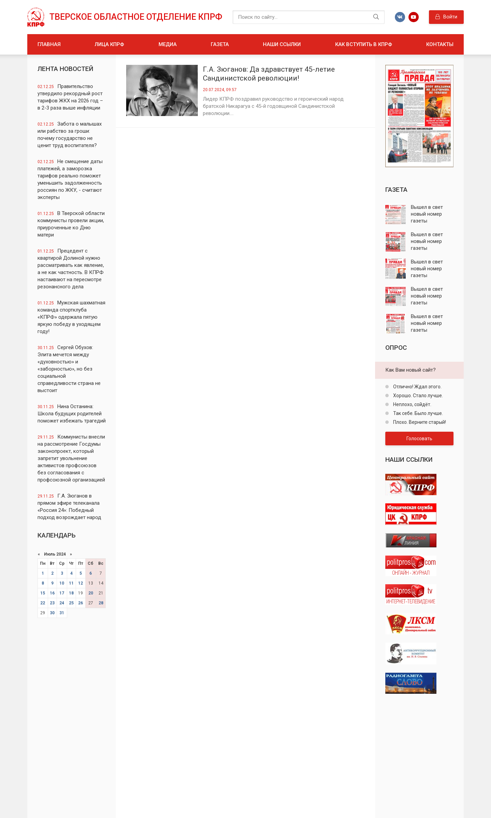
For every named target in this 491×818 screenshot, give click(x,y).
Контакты (439, 44)
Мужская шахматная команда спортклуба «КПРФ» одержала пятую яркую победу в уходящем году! (71, 317)
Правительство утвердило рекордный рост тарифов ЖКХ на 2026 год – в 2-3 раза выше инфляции (70, 97)
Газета (220, 44)
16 (52, 593)
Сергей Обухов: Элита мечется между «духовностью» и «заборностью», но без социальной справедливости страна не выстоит (69, 368)
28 (101, 603)
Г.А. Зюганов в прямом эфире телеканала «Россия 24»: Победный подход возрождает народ (69, 506)
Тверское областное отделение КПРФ (135, 17)
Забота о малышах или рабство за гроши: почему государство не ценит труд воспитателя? (70, 134)
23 (52, 603)
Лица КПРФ (109, 44)
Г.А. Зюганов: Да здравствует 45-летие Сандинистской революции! (269, 73)
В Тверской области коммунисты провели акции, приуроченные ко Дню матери (71, 224)
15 (42, 593)
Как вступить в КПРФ (363, 44)
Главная (49, 44)
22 (42, 603)
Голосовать (419, 438)
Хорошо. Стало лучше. (417, 395)
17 (61, 593)
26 (80, 603)
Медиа (168, 44)
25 (71, 603)
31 (61, 613)
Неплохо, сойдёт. (411, 404)
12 (80, 583)
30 (52, 613)
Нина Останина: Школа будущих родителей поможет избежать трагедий (72, 413)
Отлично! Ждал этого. (417, 386)
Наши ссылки (282, 44)
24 (61, 603)
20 (90, 593)
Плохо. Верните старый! (419, 422)
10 (61, 583)
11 (71, 583)
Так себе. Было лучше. (417, 413)
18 (71, 593)
